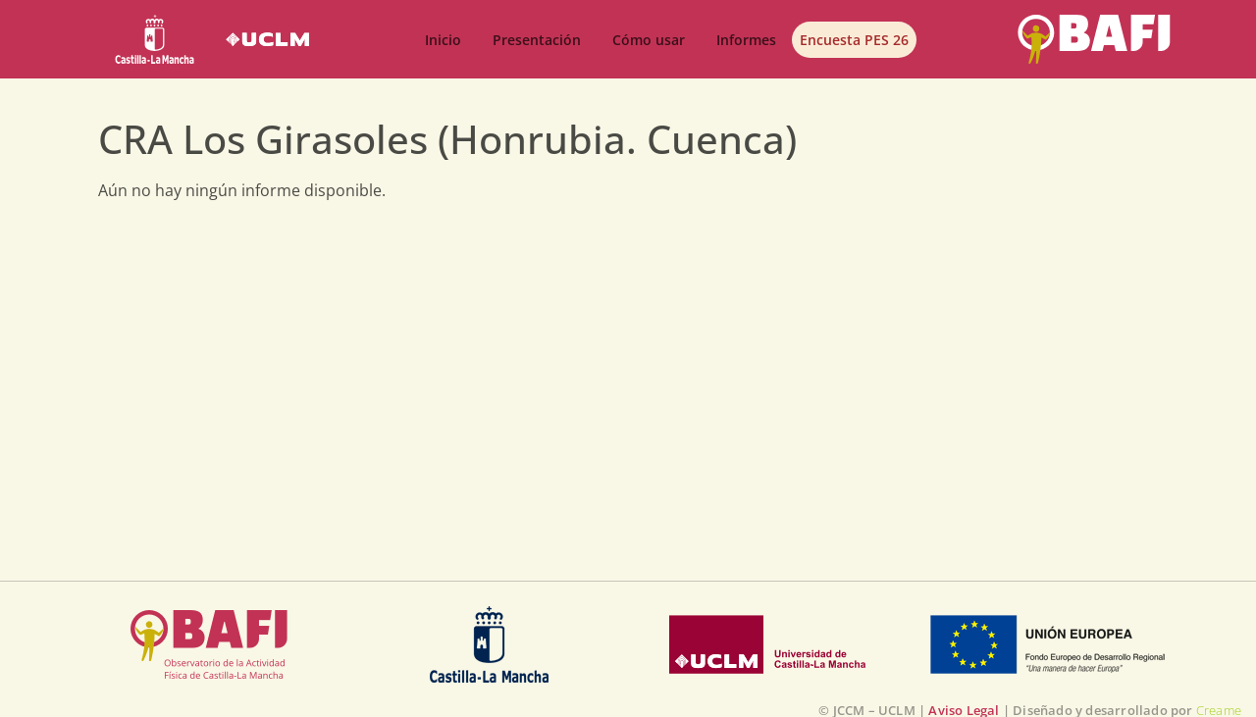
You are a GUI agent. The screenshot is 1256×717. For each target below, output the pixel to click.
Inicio (443, 39)
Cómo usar (648, 39)
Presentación (537, 39)
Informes (746, 39)
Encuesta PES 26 (854, 39)
